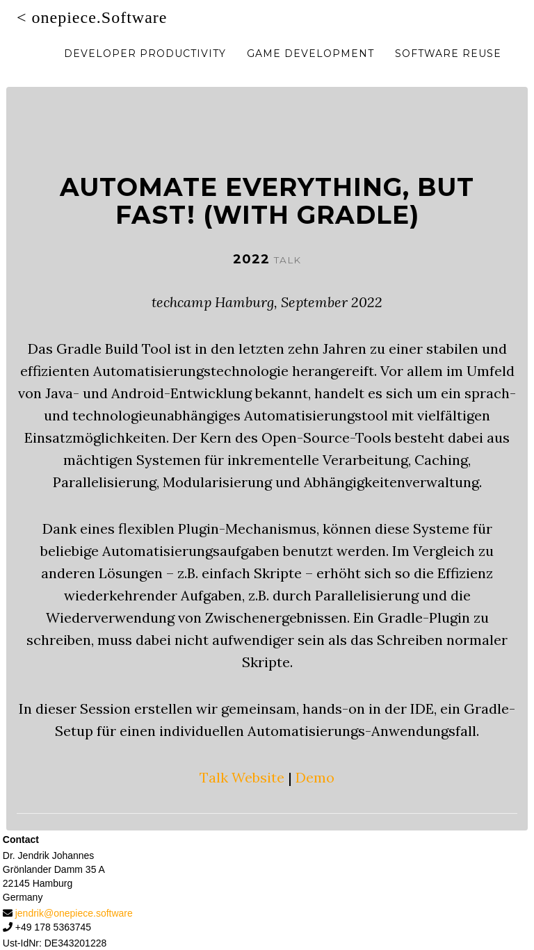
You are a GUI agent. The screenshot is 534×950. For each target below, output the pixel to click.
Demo (315, 777)
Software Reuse (448, 67)
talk (287, 259)
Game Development (310, 67)
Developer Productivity (145, 67)
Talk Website (242, 777)
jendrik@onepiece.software (74, 913)
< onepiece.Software (92, 31)
